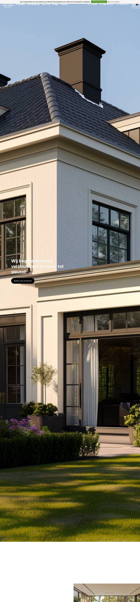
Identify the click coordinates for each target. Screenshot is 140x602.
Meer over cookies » (113, 2)
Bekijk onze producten (23, 281)
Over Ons (46, 4)
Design (55, 4)
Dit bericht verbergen (99, 2)
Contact (64, 4)
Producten (20, 4)
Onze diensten (33, 4)
